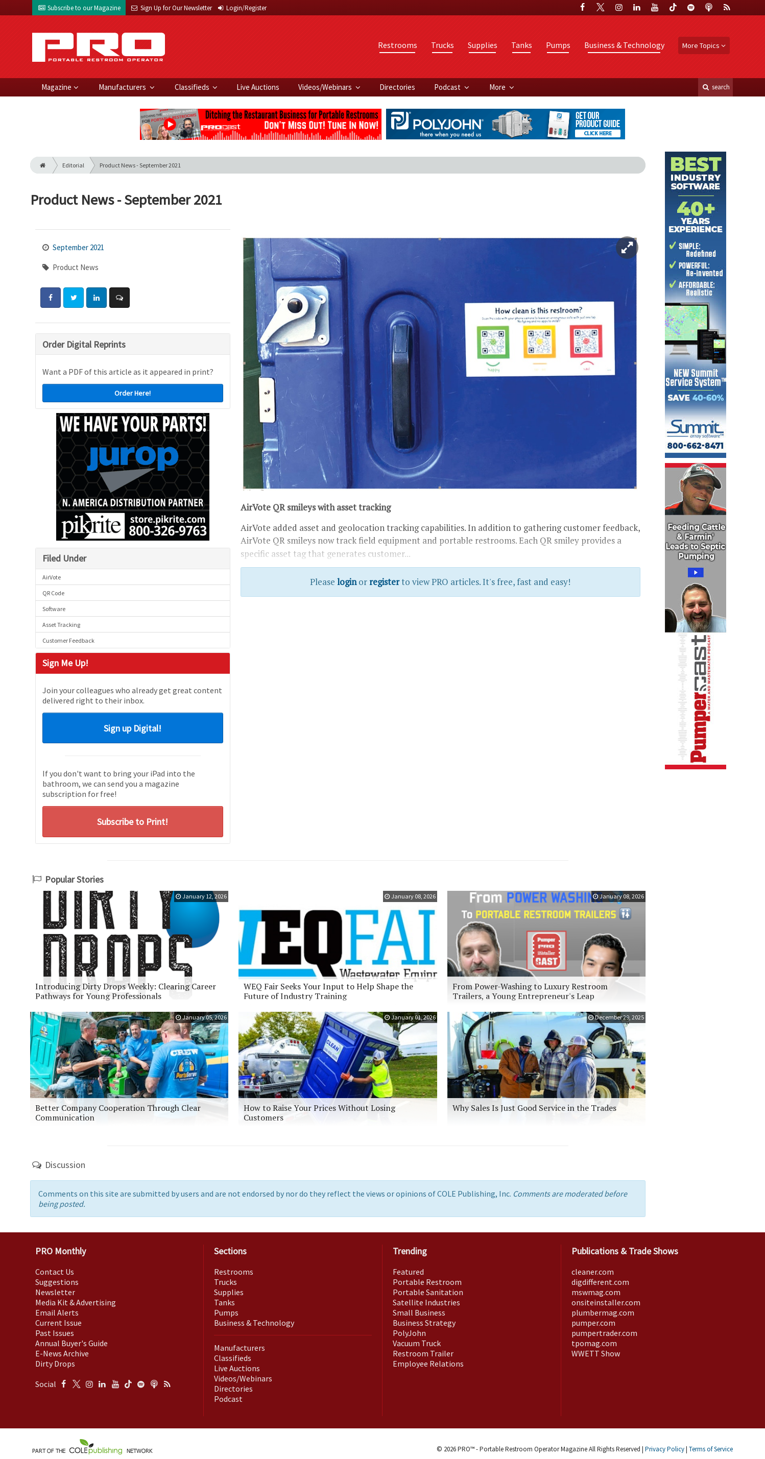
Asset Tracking (61, 624)
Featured (408, 1272)
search (715, 87)
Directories (397, 87)
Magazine (56, 87)
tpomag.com (594, 1343)
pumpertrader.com (604, 1333)
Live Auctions (257, 87)
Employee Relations (428, 1363)
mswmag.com (595, 1292)
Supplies (482, 45)
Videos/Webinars (325, 87)
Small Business (419, 1312)
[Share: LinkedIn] (96, 297)
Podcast (448, 87)
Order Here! (132, 393)
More (498, 87)
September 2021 (78, 247)
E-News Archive (62, 1353)
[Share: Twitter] (73, 297)
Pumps (558, 45)
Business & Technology (624, 45)
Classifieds (193, 87)
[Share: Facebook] (50, 297)
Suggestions (57, 1282)
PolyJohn (409, 1333)
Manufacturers (123, 87)
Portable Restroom (427, 1282)
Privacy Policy (664, 1449)
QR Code (53, 593)
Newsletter (55, 1292)
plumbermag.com (602, 1312)
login (346, 582)
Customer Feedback (68, 640)
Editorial (73, 165)
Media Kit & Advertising (75, 1302)
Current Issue (58, 1323)
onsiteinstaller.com (605, 1302)
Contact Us (54, 1272)
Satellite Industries (426, 1302)
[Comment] (119, 297)
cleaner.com (592, 1272)
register (384, 582)
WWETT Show (595, 1353)
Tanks (521, 45)
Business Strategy (424, 1323)
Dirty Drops (55, 1363)
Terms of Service (711, 1449)
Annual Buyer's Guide (71, 1343)
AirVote (51, 577)
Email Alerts (57, 1312)
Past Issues (54, 1333)
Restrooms (397, 45)
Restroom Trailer (423, 1353)
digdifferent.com (600, 1282)
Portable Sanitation (428, 1292)
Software (53, 609)
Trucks (442, 45)
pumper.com (593, 1323)
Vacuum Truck (417, 1343)
